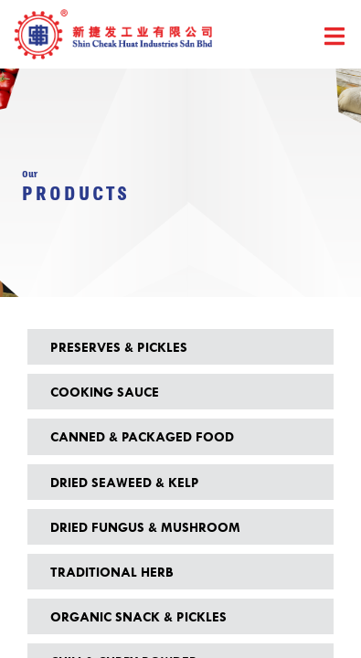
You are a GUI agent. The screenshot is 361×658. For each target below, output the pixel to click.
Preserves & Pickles (118, 347)
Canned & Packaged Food (142, 436)
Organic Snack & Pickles (138, 616)
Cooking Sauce (104, 391)
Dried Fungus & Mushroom (145, 527)
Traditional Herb (111, 571)
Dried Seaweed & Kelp (124, 482)
